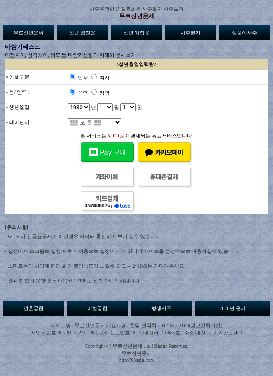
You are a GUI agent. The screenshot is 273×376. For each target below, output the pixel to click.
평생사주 (161, 308)
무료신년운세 (136, 16)
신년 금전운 (82, 33)
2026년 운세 (232, 308)
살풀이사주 (244, 33)
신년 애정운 (136, 33)
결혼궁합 (33, 308)
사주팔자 (190, 33)
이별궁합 (97, 308)
